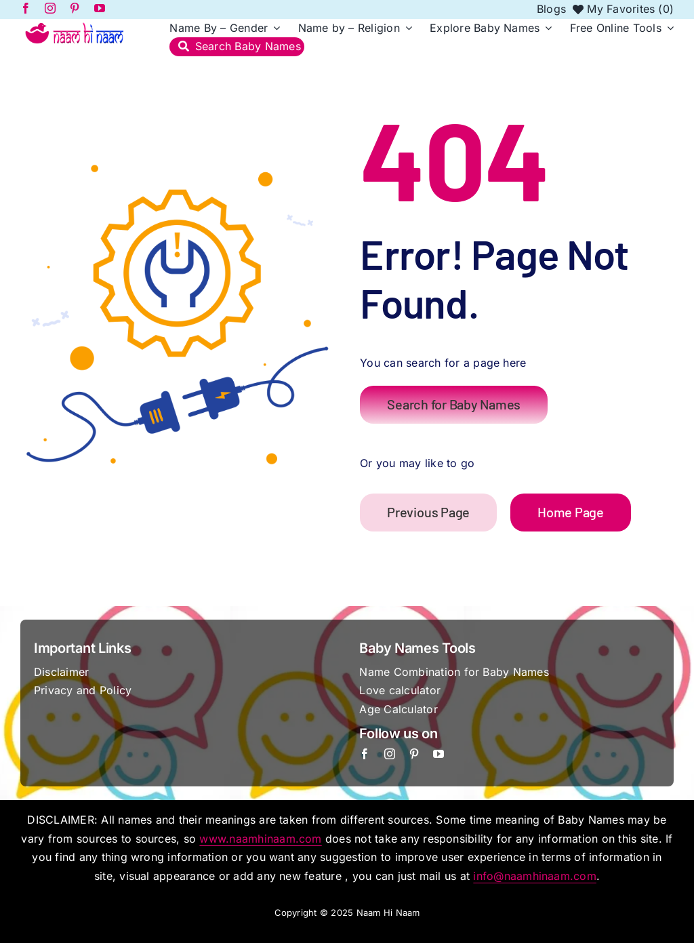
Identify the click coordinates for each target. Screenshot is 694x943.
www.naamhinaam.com (260, 838)
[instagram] (389, 753)
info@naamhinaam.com (534, 876)
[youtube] (438, 753)
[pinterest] (414, 753)
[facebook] (364, 753)
